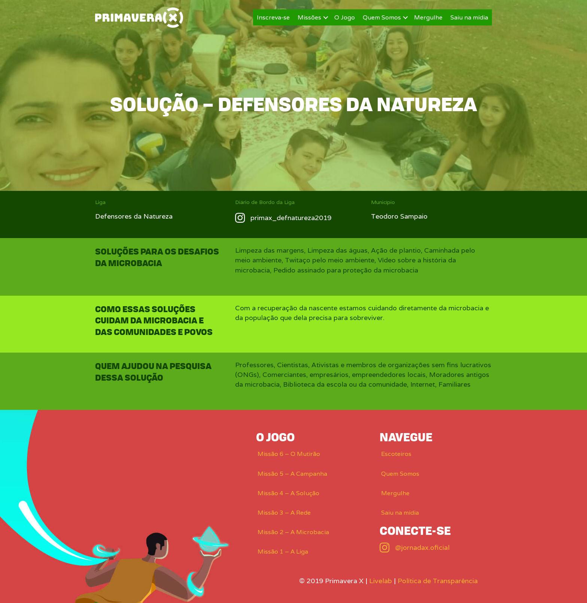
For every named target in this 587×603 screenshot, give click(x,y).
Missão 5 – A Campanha (292, 474)
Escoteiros (396, 454)
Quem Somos (382, 17)
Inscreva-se (273, 17)
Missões (309, 17)
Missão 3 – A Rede (284, 513)
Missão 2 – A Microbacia (293, 532)
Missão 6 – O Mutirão (289, 454)
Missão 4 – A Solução (288, 493)
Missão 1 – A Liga (283, 551)
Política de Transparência (438, 580)
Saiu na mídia (469, 17)
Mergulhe (428, 17)
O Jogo (344, 17)
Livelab (380, 580)
